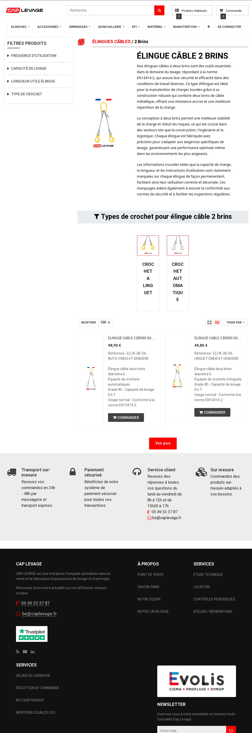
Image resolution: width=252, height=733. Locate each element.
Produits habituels (194, 11)
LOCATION (201, 587)
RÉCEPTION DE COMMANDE (37, 688)
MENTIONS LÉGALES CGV (35, 713)
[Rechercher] (159, 10)
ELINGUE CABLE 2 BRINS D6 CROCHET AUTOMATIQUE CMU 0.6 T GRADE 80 (132, 338)
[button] (208, 27)
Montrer (88, 322)
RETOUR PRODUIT (30, 701)
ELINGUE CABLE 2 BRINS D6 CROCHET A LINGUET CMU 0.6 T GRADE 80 (218, 338)
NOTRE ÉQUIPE (149, 599)
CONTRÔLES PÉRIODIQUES (214, 599)
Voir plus (163, 444)
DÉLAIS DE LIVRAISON (33, 676)
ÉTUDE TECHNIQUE (208, 575)
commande (234, 11)
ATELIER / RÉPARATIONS (212, 612)
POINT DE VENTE (151, 575)
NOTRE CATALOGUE (153, 612)
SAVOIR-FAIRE (149, 587)
